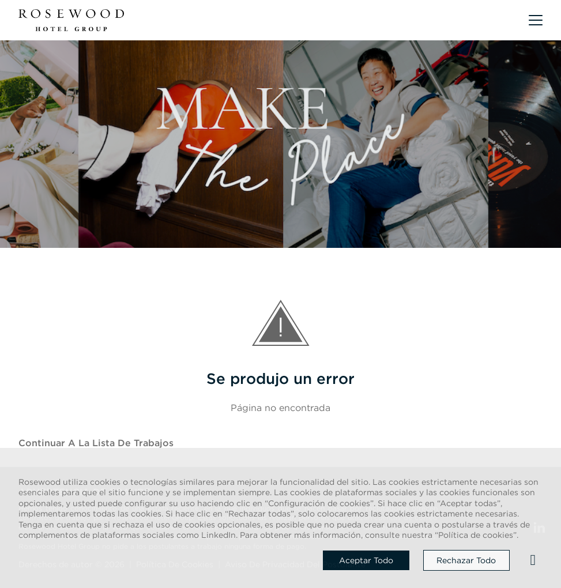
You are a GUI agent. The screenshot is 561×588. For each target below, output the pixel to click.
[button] (535, 20)
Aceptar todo (366, 560)
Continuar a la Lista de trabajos (96, 442)
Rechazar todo (466, 560)
